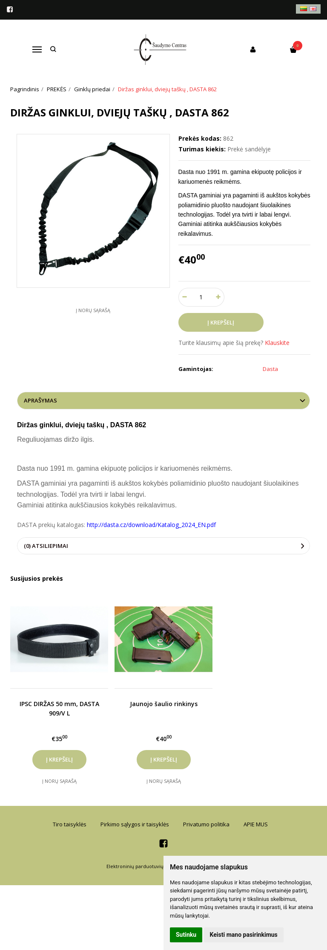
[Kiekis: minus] (184, 297)
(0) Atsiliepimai (46, 546)
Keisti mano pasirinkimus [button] (244, 934)
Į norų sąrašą (93, 310)
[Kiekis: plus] (218, 297)
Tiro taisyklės (69, 824)
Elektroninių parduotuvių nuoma (143, 866)
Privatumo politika (206, 824)
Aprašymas (40, 400)
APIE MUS (256, 824)
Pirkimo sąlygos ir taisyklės (134, 824)
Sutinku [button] (186, 934)
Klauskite (277, 343)
